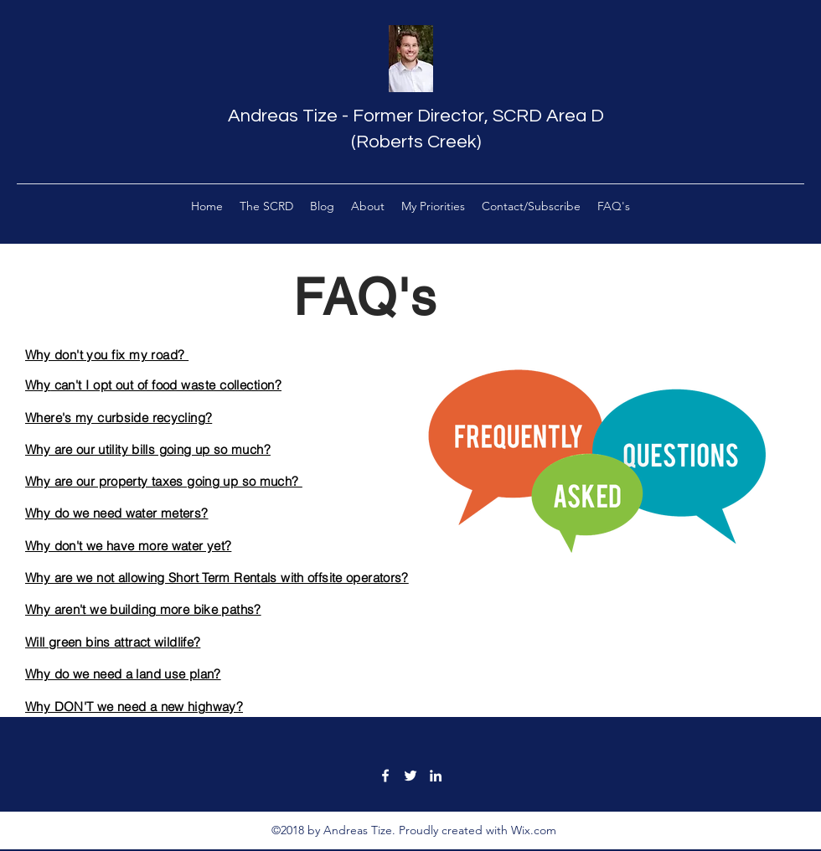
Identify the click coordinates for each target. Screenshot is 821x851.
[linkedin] (435, 775)
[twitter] (410, 775)
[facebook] (385, 775)
